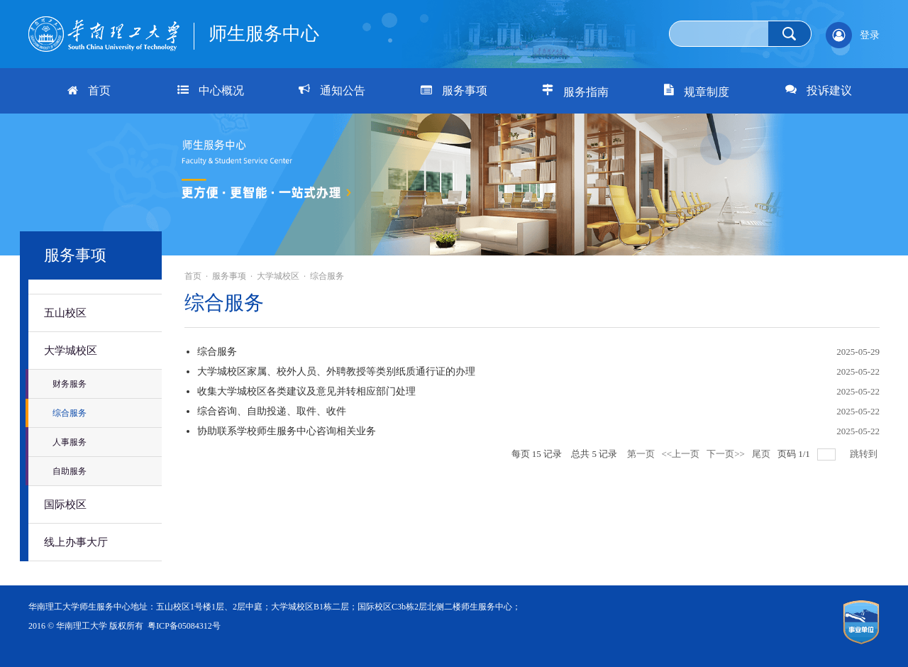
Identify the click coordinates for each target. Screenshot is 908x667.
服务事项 (229, 276)
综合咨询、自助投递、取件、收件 (271, 411)
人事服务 (69, 442)
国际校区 (65, 504)
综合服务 (69, 413)
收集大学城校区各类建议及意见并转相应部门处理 (306, 391)
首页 (192, 276)
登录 (870, 35)
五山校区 (65, 313)
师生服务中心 (264, 33)
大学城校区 (70, 350)
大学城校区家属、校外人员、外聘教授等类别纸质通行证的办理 (336, 371)
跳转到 (865, 453)
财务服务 (69, 384)
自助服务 (69, 471)
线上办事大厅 (76, 542)
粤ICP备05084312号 (184, 626)
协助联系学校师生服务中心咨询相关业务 (286, 431)
